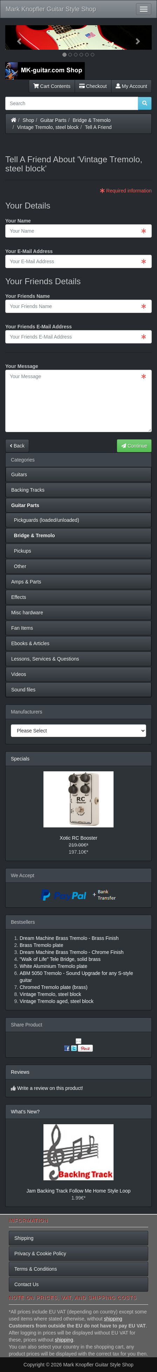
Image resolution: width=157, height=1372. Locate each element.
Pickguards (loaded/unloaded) (45, 520)
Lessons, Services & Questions (45, 659)
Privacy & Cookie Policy (40, 1253)
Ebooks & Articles (30, 643)
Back (17, 446)
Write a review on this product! (50, 1088)
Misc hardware (27, 612)
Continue (134, 446)
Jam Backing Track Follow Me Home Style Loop (78, 1191)
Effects (18, 597)
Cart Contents (51, 86)
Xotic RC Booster (78, 838)
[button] (16, 37)
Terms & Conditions (35, 1269)
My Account (131, 86)
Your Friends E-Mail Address (38, 326)
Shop (28, 120)
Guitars (19, 474)
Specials (20, 759)
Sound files (23, 689)
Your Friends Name (27, 296)
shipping (113, 1319)
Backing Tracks (28, 490)
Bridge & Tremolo (92, 120)
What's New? (25, 1111)
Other (18, 566)
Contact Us (26, 1284)
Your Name (18, 221)
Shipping (24, 1238)
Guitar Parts (53, 120)
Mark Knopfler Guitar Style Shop (51, 9)
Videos (18, 674)
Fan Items (22, 628)
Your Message (21, 366)
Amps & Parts (26, 582)
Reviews (20, 1072)
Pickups (21, 551)
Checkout (93, 86)
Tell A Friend (98, 127)
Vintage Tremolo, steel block (48, 127)
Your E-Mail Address (29, 251)
